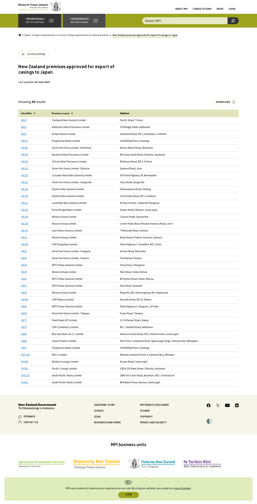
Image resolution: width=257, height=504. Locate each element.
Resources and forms (107, 426)
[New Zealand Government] (37, 410)
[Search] (233, 24)
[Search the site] (190, 24)
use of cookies (182, 488)
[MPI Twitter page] (218, 409)
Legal (97, 420)
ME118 (24, 179)
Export (27, 38)
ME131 (24, 206)
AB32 (23, 131)
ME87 (24, 351)
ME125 (24, 186)
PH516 (24, 372)
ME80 (24, 338)
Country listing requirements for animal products (84, 38)
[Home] (19, 38)
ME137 (24, 234)
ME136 (24, 227)
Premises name (61, 116)
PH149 (24, 365)
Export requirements (44, 38)
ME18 (24, 241)
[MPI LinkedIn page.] (237, 409)
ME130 (24, 200)
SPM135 (25, 379)
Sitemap (145, 414)
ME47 (24, 289)
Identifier (26, 116)
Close (128, 495)
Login (232, 11)
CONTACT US (31, 426)
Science (99, 414)
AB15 (23, 124)
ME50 (24, 296)
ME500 (24, 303)
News (220, 11)
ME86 (24, 344)
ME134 (24, 220)
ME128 (24, 193)
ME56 (24, 310)
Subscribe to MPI (104, 408)
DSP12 (24, 144)
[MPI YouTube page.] (227, 409)
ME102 (24, 151)
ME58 (24, 317)
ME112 (24, 172)
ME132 (24, 213)
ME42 (24, 282)
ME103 (24, 158)
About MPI (181, 11)
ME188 (24, 248)
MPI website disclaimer (154, 408)
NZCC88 (25, 358)
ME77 (24, 324)
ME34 (24, 262)
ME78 (24, 331)
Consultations (202, 11)
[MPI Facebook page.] (209, 409)
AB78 (23, 137)
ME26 (24, 255)
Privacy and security (153, 426)
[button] (39, 24)
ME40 (24, 275)
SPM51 (24, 386)
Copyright (146, 420)
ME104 (24, 165)
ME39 (24, 269)
